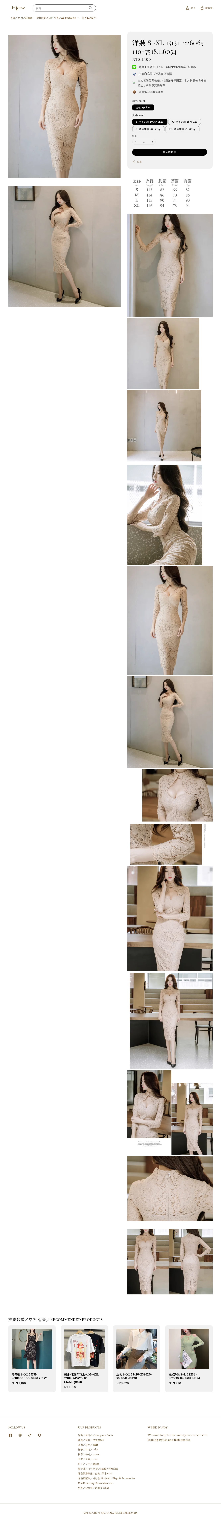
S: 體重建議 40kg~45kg (150, 121)
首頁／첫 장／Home (21, 17)
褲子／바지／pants (88, 1454)
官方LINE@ (89, 17)
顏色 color (138, 101)
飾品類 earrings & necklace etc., (96, 1483)
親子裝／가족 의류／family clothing (98, 1468)
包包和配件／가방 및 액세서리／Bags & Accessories (106, 1478)
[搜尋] (90, 8)
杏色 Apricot (143, 107)
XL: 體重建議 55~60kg (182, 129)
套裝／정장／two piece (91, 1439)
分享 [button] (137, 161)
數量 (134, 136)
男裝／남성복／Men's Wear (93, 1487)
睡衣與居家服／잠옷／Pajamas (95, 1473)
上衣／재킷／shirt (88, 1444)
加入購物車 (169, 152)
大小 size (138, 115)
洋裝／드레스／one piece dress (95, 1435)
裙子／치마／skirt (88, 1449)
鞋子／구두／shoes (88, 1463)
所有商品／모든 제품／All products (56, 17)
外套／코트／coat (87, 1459)
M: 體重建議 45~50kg (184, 121)
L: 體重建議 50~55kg (148, 129)
